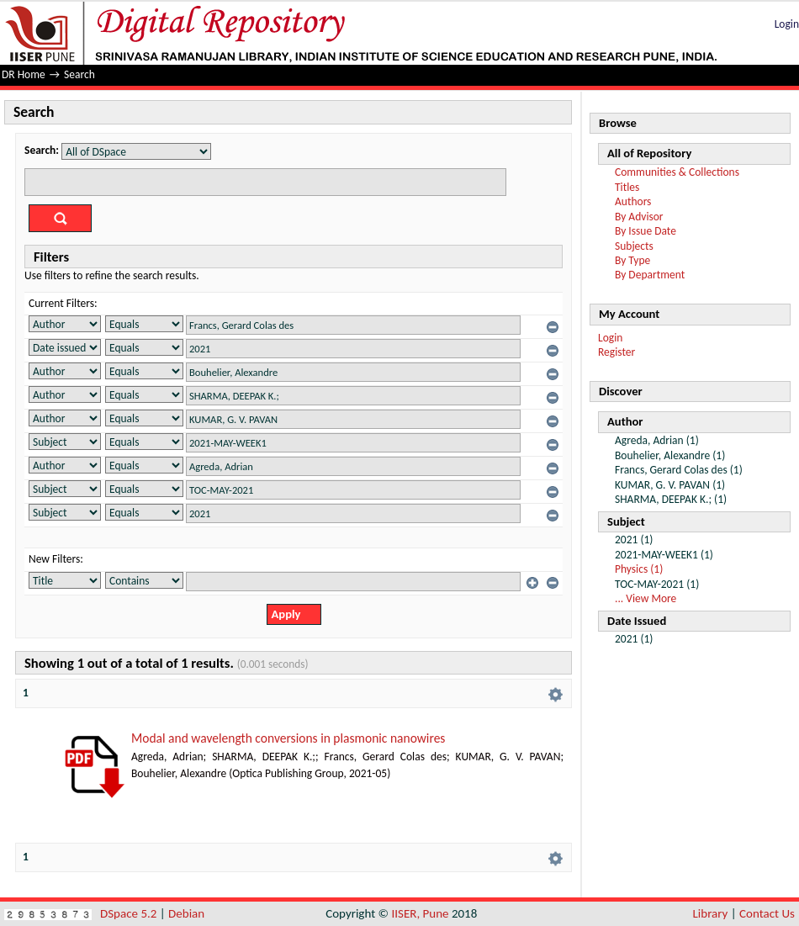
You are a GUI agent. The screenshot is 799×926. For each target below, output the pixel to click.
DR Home (23, 74)
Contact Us (767, 913)
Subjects (634, 246)
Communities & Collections (677, 172)
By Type (632, 260)
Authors (633, 201)
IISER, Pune (419, 913)
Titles (627, 187)
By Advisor (639, 216)
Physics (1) (639, 569)
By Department (650, 274)
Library (710, 913)
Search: (41, 150)
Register (616, 352)
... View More (645, 598)
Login (787, 24)
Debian (186, 913)
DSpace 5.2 (130, 913)
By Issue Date (645, 231)
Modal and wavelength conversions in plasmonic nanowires (288, 738)
